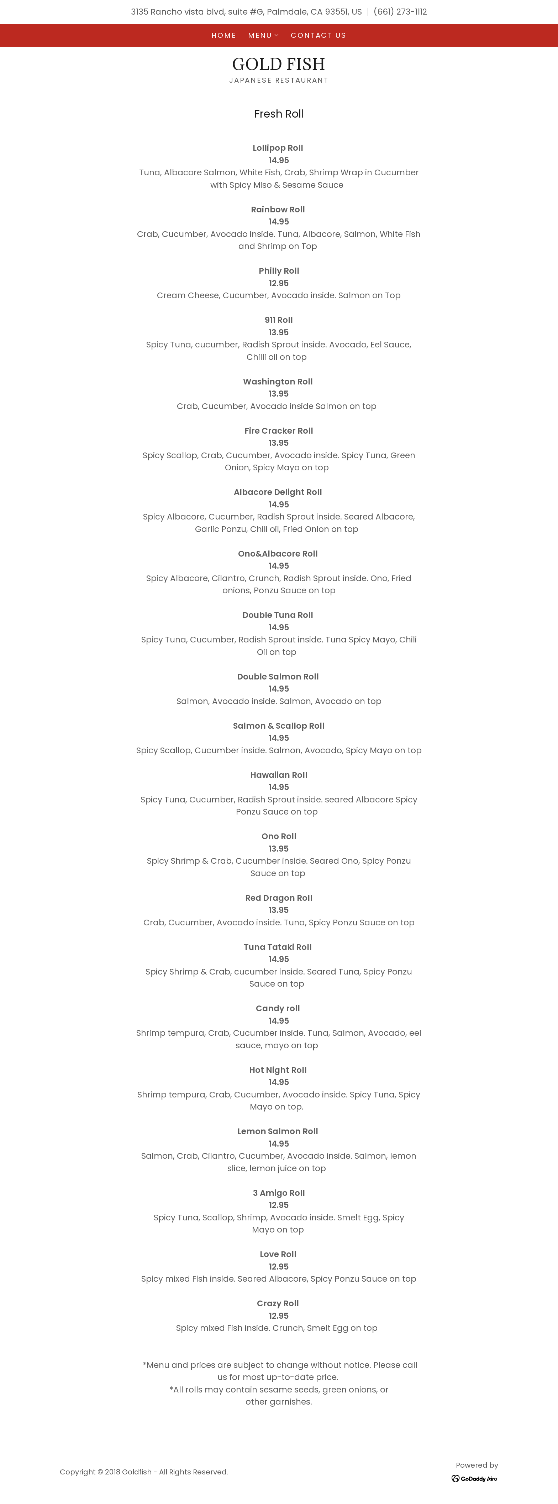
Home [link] (223, 35)
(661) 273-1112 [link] (400, 11)
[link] (279, 67)
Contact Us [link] (319, 35)
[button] (263, 35)
